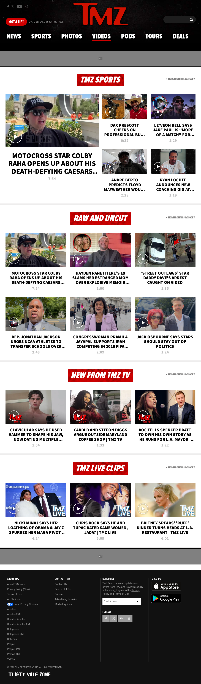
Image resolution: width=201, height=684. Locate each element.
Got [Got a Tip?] (16, 22)
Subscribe (137, 601)
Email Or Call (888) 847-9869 (46, 22)
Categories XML (16, 634)
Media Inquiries (63, 604)
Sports (41, 36)
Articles (11, 609)
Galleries (12, 639)
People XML (13, 649)
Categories (13, 629)
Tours (153, 36)
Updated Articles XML (19, 624)
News (14, 36)
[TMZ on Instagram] (26, 6)
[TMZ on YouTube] (121, 618)
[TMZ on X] (13, 6)
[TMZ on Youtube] (19, 6)
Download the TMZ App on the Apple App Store (166, 586)
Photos (71, 36)
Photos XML (14, 654)
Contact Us (61, 584)
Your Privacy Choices (22, 604)
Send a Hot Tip (63, 589)
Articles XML (14, 614)
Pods (128, 36)
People (11, 644)
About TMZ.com (16, 584)
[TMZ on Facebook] (8, 6)
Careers (59, 594)
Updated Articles (16, 619)
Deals (180, 36)
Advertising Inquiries (66, 599)
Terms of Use (14, 594)
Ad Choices (13, 599)
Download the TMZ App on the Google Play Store (166, 598)
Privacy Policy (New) (18, 589)
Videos (101, 36)
